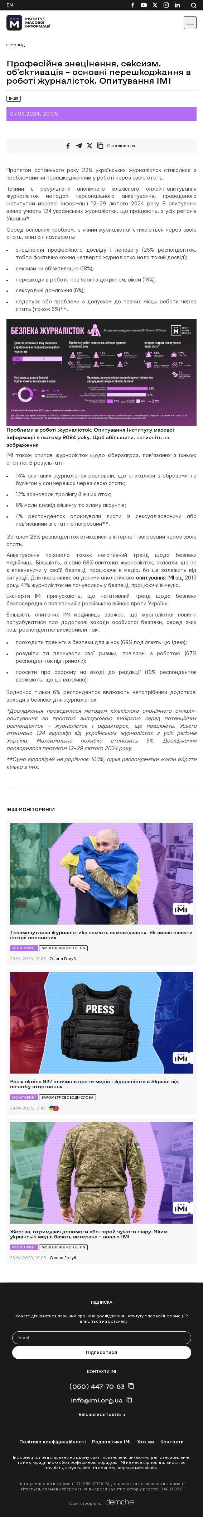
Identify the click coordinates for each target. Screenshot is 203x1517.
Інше (13, 99)
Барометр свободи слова (67, 1097)
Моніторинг (24, 948)
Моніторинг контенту (63, 948)
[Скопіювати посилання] (118, 146)
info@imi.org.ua (97, 1400)
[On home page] (21, 23)
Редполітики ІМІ (111, 1441)
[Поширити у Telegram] (79, 146)
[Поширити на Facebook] (68, 146)
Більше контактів (99, 1414)
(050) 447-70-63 (97, 1386)
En (9, 5)
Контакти (172, 1441)
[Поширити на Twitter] (89, 146)
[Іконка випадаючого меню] (190, 22)
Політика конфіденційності (52, 1441)
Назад (17, 44)
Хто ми (145, 1441)
